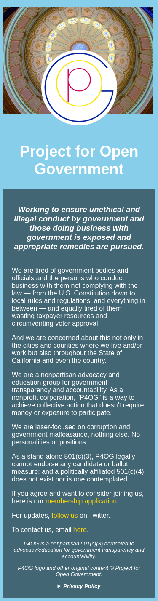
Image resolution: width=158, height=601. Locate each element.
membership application (81, 501)
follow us (64, 515)
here (80, 529)
